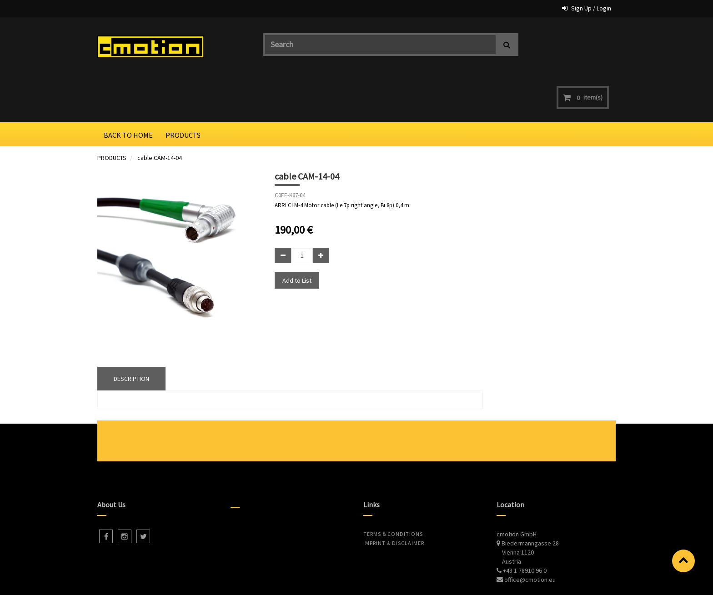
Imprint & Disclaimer (393, 497)
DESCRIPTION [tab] (131, 333)
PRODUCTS (111, 112)
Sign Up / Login (591, 8)
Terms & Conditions (393, 488)
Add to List (296, 234)
